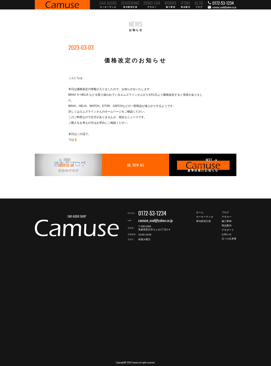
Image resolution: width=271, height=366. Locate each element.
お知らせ (226, 234)
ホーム (199, 212)
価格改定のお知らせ (135, 60)
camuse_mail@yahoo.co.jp (155, 220)
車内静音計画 (203, 221)
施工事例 (226, 221)
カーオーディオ (204, 216)
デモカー (226, 216)
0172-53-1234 (152, 213)
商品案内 (226, 225)
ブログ (225, 212)
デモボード (228, 229)
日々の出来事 (229, 238)
